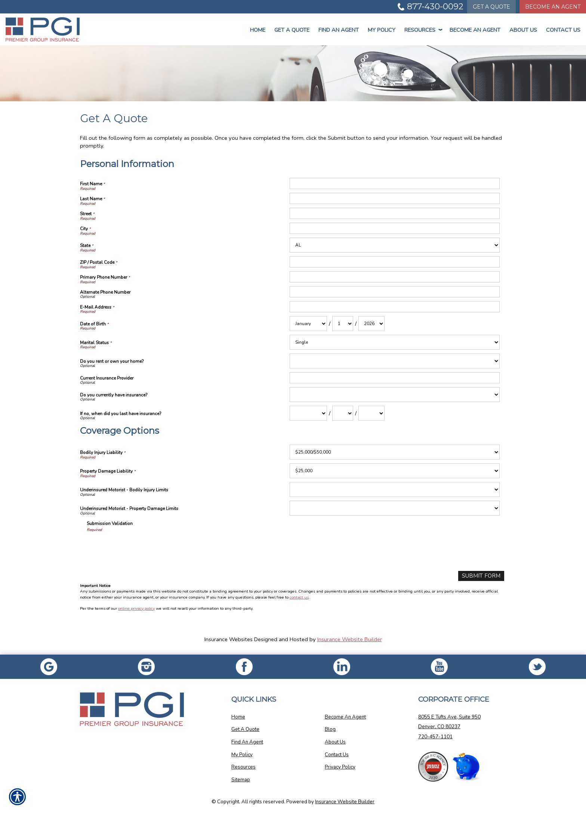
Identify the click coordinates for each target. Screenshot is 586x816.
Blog (330, 729)
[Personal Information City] (394, 228)
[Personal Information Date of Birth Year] (371, 323)
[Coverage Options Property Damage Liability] (394, 470)
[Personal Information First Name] (394, 183)
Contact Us (563, 30)
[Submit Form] (482, 576)
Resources (422, 30)
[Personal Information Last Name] (394, 198)
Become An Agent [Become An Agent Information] (552, 6)
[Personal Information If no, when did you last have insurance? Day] (342, 413)
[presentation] (143, 550)
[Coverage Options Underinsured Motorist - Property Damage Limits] (394, 508)
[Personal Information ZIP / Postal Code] (394, 262)
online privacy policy (136, 608)
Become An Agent (475, 30)
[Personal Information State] (394, 245)
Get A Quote (245, 729)
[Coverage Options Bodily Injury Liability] (394, 452)
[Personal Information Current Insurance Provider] (394, 377)
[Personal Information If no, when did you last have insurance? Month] (308, 413)
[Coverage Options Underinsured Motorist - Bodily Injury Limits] (394, 489)
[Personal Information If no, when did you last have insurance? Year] (371, 413)
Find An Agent (338, 30)
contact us (299, 597)
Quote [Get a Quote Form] (491, 6)
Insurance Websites (228, 639)
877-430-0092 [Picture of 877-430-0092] (435, 6)
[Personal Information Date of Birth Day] (342, 323)
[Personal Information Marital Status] (394, 342)
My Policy (381, 30)
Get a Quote (291, 30)
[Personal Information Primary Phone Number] (394, 276)
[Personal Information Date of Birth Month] (308, 323)
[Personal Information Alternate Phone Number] (394, 291)
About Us (523, 30)
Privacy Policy (340, 767)
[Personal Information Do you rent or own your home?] (394, 360)
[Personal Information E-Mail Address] (394, 306)
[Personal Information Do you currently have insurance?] (394, 394)
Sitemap (240, 779)
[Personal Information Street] (394, 213)
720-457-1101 (435, 736)
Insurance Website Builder (349, 639)
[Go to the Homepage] (49, 29)
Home (257, 30)
